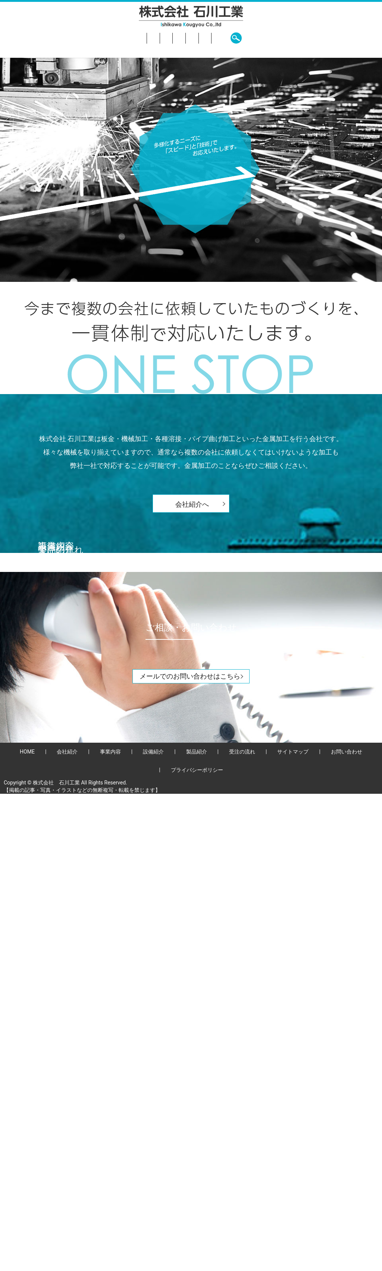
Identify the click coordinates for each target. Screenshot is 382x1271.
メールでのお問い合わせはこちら (190, 1153)
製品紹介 (202, 38)
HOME (70, 38)
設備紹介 (168, 38)
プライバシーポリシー (197, 1247)
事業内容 (134, 38)
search (313, 38)
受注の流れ (238, 38)
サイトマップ (293, 1229)
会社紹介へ (192, 504)
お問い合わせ (280, 38)
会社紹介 (100, 38)
